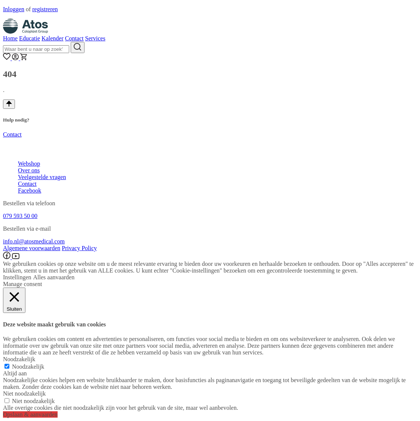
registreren (45, 9)
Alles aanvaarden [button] (54, 277)
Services (95, 38)
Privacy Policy (79, 248)
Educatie (29, 38)
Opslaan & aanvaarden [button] (30, 414)
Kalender (53, 38)
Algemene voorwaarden (31, 248)
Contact (74, 38)
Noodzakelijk (28, 366)
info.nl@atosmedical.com (34, 241)
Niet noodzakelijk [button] (24, 393)
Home (10, 38)
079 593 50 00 (20, 216)
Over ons (29, 170)
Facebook (29, 190)
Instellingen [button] (17, 277)
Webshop (29, 163)
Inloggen (13, 9)
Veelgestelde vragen (42, 177)
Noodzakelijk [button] (19, 359)
